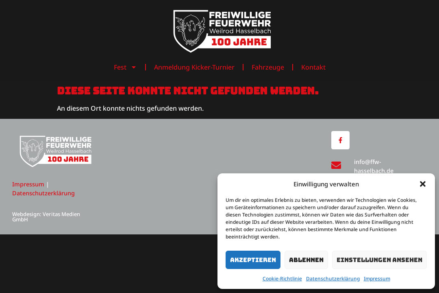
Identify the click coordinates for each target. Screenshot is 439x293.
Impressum (377, 278)
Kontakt (313, 67)
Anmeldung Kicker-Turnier (194, 67)
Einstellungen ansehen (379, 260)
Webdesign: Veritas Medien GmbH (46, 216)
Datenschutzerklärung (333, 278)
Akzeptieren (253, 260)
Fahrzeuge (268, 67)
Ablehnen (306, 260)
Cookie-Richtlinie (282, 278)
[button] (423, 184)
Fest (125, 67)
